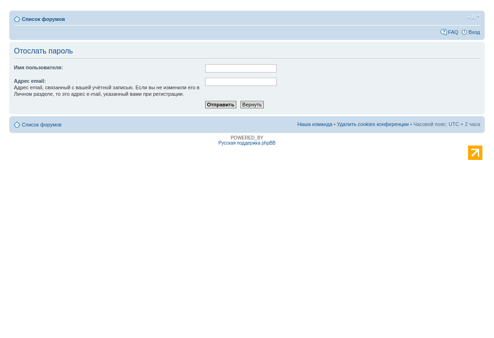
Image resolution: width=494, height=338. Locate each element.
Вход (474, 32)
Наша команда (314, 124)
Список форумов (43, 19)
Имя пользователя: (38, 67)
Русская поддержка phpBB (246, 143)
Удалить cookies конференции (373, 124)
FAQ (453, 32)
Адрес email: (30, 81)
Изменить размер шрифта (473, 17)
